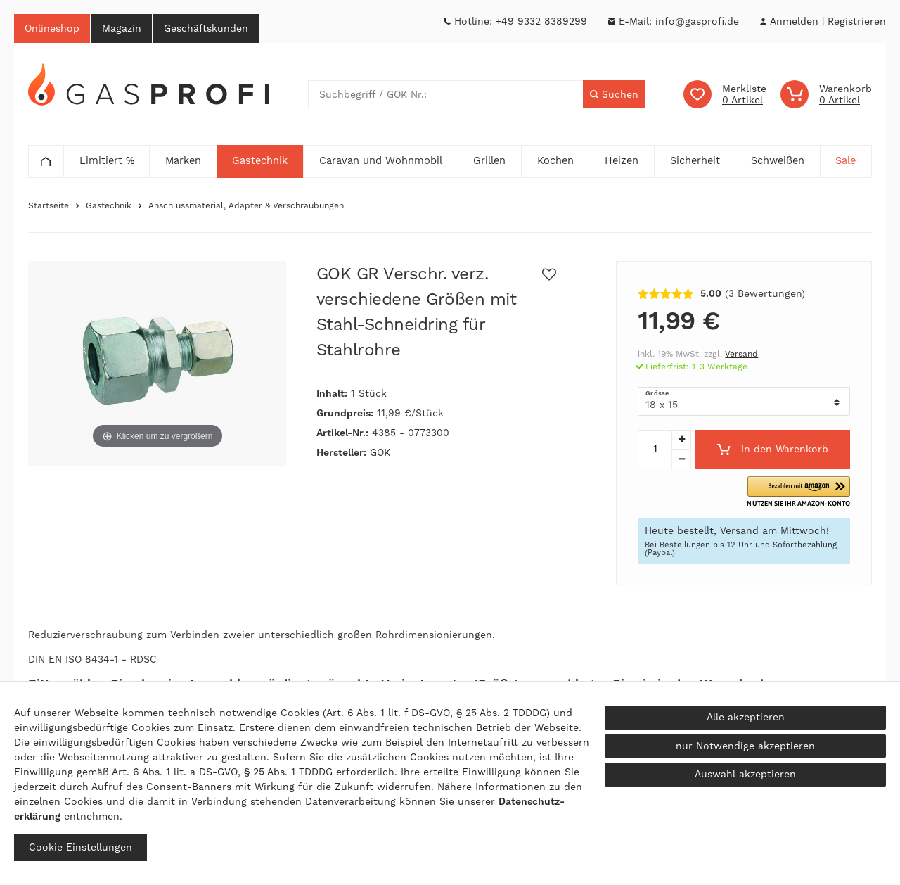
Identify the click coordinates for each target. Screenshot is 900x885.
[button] (798, 492)
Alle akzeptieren (746, 716)
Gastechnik (108, 205)
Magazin (121, 28)
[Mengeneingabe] (654, 449)
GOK (380, 452)
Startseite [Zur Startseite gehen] (48, 205)
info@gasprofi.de (697, 21)
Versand (741, 354)
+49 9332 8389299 (541, 21)
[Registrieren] (857, 21)
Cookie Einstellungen (80, 847)
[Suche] (614, 94)
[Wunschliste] (724, 94)
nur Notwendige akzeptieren (745, 745)
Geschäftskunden (206, 28)
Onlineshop (52, 28)
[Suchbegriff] (446, 94)
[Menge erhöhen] (681, 440)
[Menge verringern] (681, 459)
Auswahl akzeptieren (745, 773)
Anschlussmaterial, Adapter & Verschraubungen (246, 205)
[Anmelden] (794, 21)
